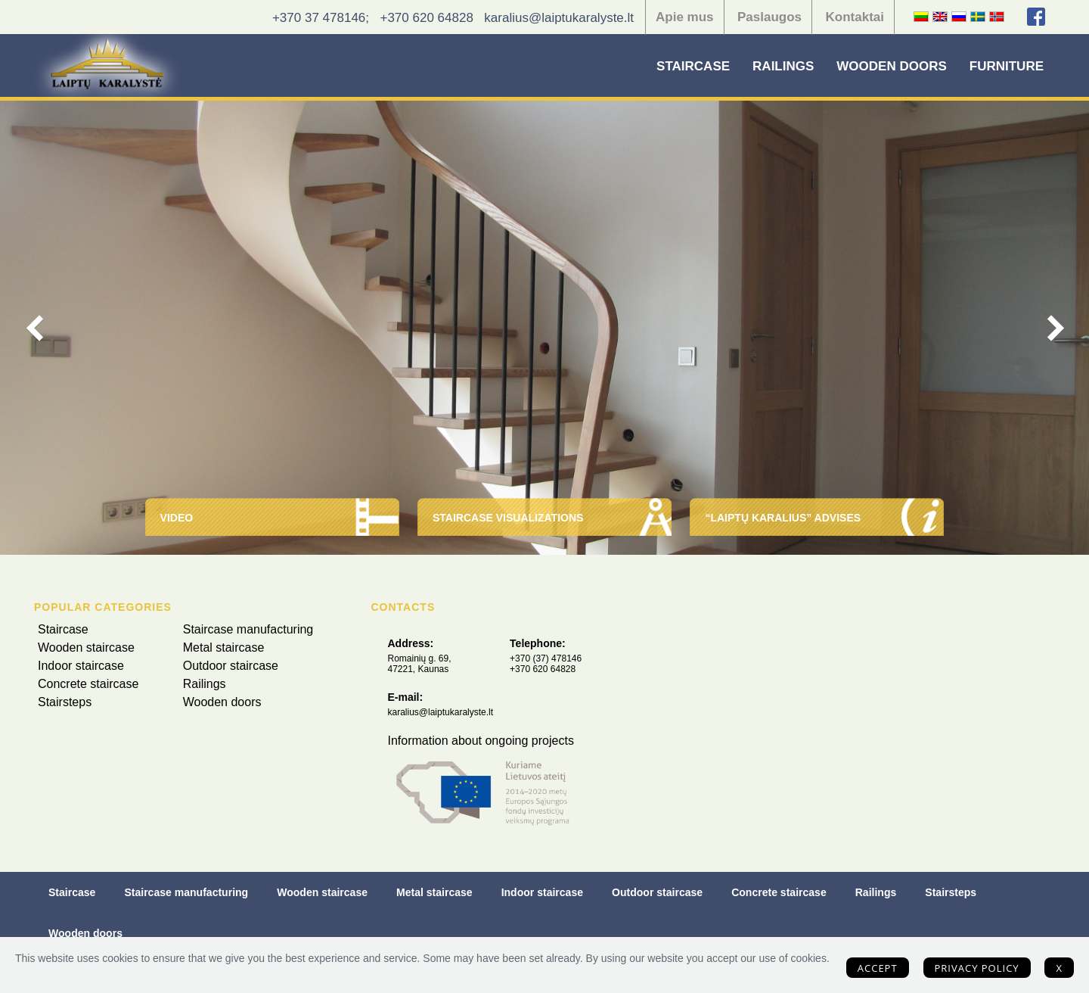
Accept (878, 968)
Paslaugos (769, 17)
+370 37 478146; (320, 18)
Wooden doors (891, 66)
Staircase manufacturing (248, 629)
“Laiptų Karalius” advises (783, 518)
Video (177, 518)
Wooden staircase (86, 647)
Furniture (1007, 66)
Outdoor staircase (230, 665)
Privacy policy (977, 968)
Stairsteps (65, 702)
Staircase (693, 66)
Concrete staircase (88, 683)
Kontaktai (855, 17)
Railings (783, 66)
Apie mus (685, 17)
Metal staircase (224, 647)
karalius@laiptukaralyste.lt (559, 18)
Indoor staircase (81, 665)
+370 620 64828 (426, 18)
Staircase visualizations (508, 518)
